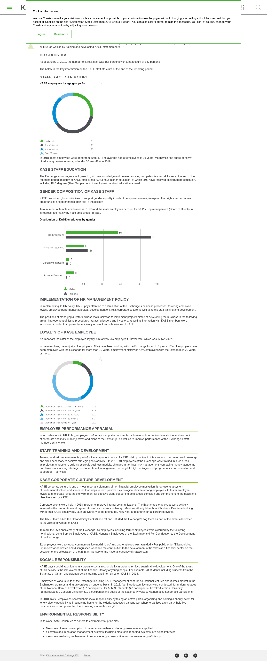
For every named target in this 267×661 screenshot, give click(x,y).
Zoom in (100, 82)
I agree (41, 34)
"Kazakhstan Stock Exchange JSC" (63, 655)
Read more (61, 34)
